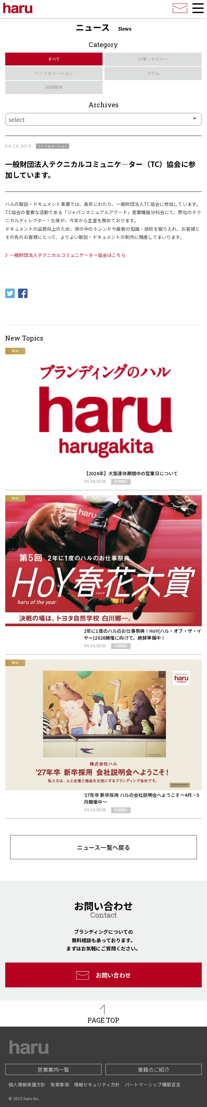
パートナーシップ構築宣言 (152, 1084)
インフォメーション (53, 73)
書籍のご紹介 (154, 1069)
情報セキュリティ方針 (97, 1084)
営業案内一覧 (53, 1069)
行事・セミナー (153, 59)
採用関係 (54, 87)
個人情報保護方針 (27, 1084)
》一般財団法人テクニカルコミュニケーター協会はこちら (65, 255)
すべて (54, 59)
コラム (153, 73)
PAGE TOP (103, 1020)
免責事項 (59, 1084)
